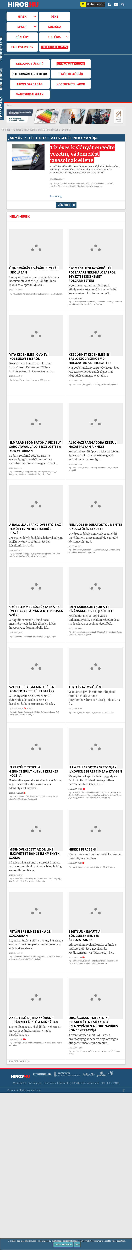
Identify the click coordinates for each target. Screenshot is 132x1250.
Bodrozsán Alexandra (87, 547)
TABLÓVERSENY (22, 47)
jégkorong (73, 787)
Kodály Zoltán (34, 471)
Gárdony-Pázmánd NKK (100, 464)
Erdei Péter (45, 471)
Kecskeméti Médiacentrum (94, 947)
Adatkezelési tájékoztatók (86, 1065)
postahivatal (74, 304)
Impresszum (50, 1065)
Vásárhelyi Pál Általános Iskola (26, 294)
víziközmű (105, 383)
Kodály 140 (22, 471)
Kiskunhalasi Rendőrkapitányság (76, 183)
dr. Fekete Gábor (99, 544)
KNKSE (86, 464)
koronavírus (97, 1035)
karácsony (102, 949)
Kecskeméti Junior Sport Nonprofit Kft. (94, 787)
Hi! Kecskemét (56, 294)
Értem (77, 1244)
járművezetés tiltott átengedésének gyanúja (83, 186)
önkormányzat (89, 625)
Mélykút (57, 183)
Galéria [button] (54, 36)
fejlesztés (114, 383)
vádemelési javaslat (99, 183)
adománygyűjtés (83, 949)
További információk (63, 1244)
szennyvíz (87, 1035)
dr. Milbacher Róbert (32, 945)
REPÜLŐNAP (113, 1065)
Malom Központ (104, 625)
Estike (15, 786)
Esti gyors (110, 855)
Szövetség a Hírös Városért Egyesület (31, 551)
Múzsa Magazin (34, 1027)
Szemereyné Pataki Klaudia (84, 301)
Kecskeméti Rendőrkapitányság (47, 866)
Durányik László (20, 1027)
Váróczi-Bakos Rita (37, 869)
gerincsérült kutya (27, 786)
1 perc (80, 855)
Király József (97, 304)
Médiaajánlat (19, 1065)
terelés (75, 704)
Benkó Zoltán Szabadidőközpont (86, 782)
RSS (103, 1065)
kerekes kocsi (41, 786)
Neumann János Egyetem (35, 942)
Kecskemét (45, 294)
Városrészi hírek (29, 94)
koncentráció (109, 1035)
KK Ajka (52, 629)
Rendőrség (56, 196)
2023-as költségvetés (41, 378)
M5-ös (82, 704)
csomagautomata (114, 301)
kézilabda (28, 629)
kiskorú (61, 186)
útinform (89, 704)
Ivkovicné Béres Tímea (112, 784)
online (16, 866)
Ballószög (96, 383)
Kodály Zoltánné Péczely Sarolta (36, 468)
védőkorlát (109, 704)
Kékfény (22, 36)
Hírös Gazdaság (30, 84)
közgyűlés (17, 378)
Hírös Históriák (70, 74)
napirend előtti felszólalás (44, 548)
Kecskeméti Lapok (71, 84)
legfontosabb (99, 855)
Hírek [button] (22, 16)
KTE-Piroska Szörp (40, 629)
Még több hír (66, 205)
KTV (44, 1027)
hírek (75, 855)
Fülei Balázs (18, 703)
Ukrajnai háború (29, 63)
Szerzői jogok (35, 1065)
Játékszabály (65, 1065)
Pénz (54, 16)
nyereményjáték (84, 627)
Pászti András (85, 304)
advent (94, 949)
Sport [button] (22, 26)
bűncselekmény (26, 866)
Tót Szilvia (24, 869)
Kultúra (54, 26)
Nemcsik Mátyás (27, 706)
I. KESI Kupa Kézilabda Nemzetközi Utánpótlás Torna (95, 783)
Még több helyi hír (19, 1043)
